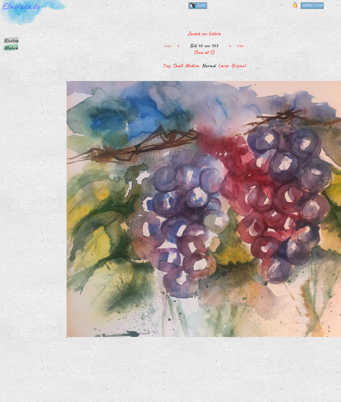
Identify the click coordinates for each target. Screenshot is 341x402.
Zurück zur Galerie (203, 33)
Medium (192, 65)
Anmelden (312, 5)
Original (238, 65)
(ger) (198, 5)
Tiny (166, 65)
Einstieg (11, 40)
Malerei (11, 48)
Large (223, 65)
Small (177, 65)
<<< (167, 45)
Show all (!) (203, 52)
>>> (239, 45)
